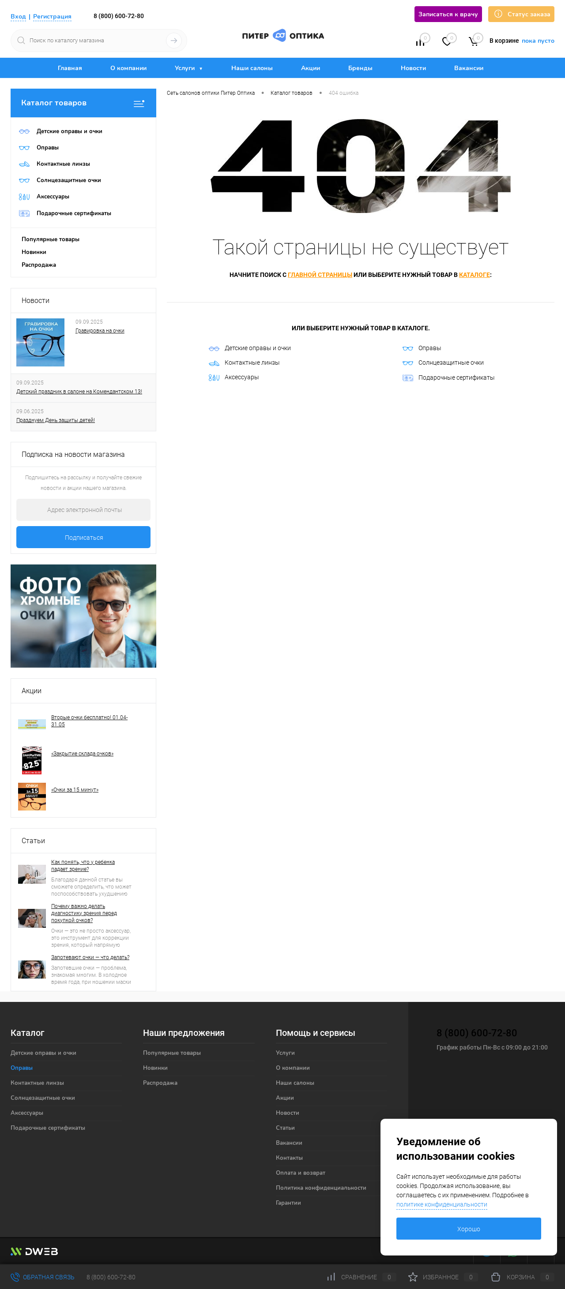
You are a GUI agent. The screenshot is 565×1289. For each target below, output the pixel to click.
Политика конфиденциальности (321, 1188)
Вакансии (468, 68)
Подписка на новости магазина (73, 454)
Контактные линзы (244, 362)
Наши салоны (252, 68)
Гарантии (288, 1203)
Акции (310, 68)
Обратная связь (43, 1277)
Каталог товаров (83, 103)
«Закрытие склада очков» (82, 754)
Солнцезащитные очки (443, 362)
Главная (70, 68)
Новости (413, 68)
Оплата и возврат (300, 1173)
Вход (18, 16)
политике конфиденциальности (441, 1204)
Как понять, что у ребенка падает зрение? (83, 865)
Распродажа (39, 265)
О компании (128, 68)
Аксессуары (234, 377)
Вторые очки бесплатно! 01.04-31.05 (89, 721)
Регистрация (52, 16)
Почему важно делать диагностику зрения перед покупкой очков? (84, 913)
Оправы (422, 347)
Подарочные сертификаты (449, 378)
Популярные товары (50, 239)
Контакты (289, 1158)
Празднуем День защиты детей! (55, 420)
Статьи (33, 841)
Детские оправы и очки (250, 347)
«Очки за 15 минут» (74, 790)
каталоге (474, 274)
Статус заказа (521, 14)
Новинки (34, 252)
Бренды (360, 68)
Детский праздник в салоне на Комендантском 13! (79, 392)
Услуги (185, 68)
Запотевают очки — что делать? (90, 957)
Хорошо (468, 1229)
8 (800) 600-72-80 (119, 15)
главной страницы (320, 274)
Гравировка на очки (99, 331)
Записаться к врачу (448, 14)
